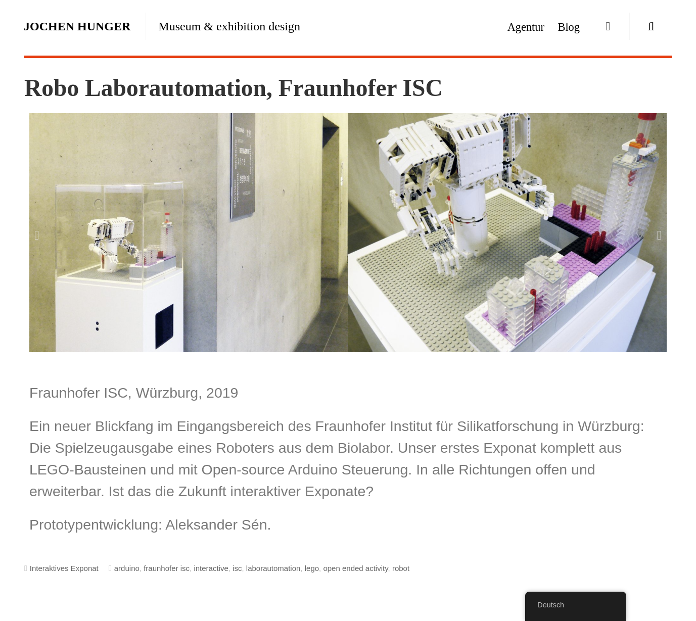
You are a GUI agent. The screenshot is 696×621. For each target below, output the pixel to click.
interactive (211, 568)
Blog (569, 27)
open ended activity (355, 568)
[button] (36, 234)
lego (312, 568)
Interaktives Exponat (64, 568)
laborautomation (273, 568)
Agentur (525, 27)
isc (237, 568)
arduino (127, 568)
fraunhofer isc (167, 568)
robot (400, 568)
